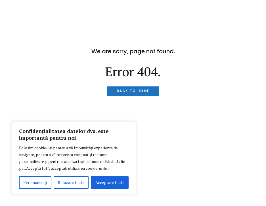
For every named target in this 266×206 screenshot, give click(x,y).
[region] (73, 158)
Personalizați (35, 182)
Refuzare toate (71, 182)
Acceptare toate (109, 182)
